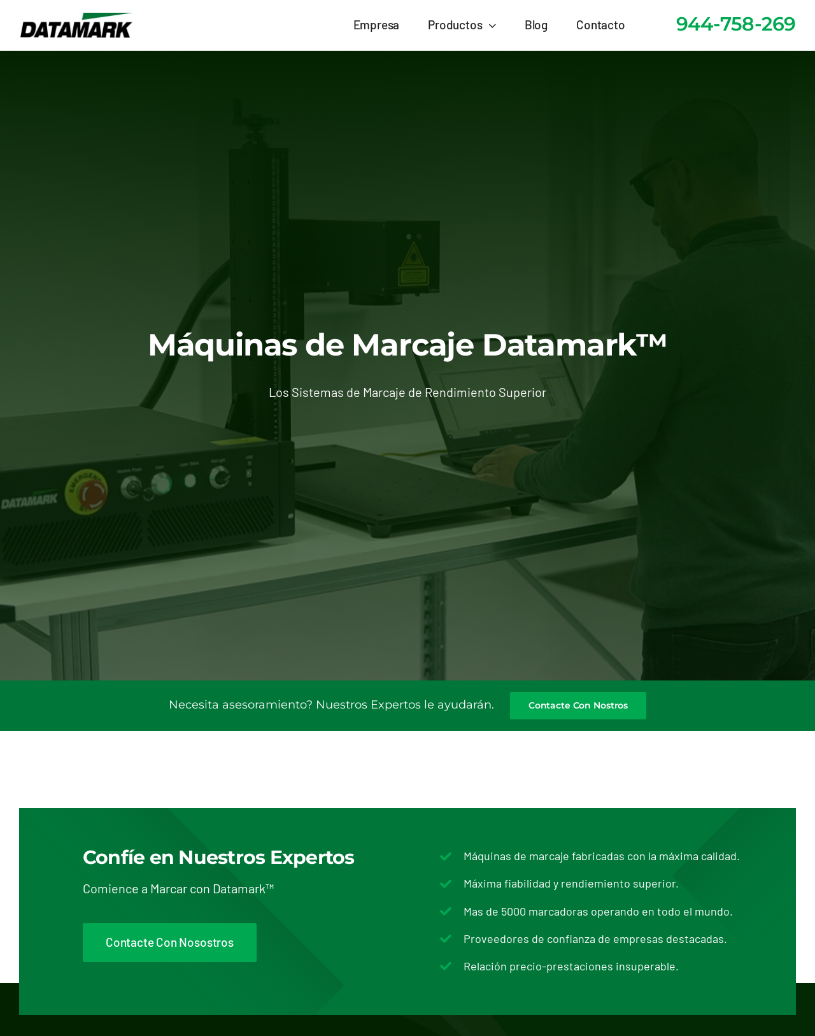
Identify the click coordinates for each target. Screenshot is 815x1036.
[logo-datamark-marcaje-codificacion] (76, 18)
